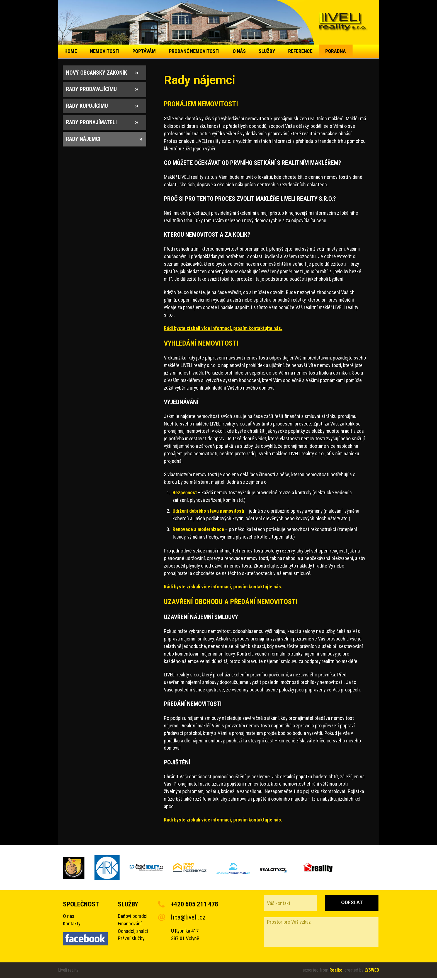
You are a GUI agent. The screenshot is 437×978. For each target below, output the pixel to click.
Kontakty (71, 923)
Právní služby (131, 938)
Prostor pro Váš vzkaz (321, 932)
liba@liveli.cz (188, 917)
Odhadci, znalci (133, 931)
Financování (130, 923)
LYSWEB (372, 970)
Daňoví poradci (132, 916)
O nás (68, 916)
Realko (336, 970)
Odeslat (352, 902)
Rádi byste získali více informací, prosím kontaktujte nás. (223, 328)
